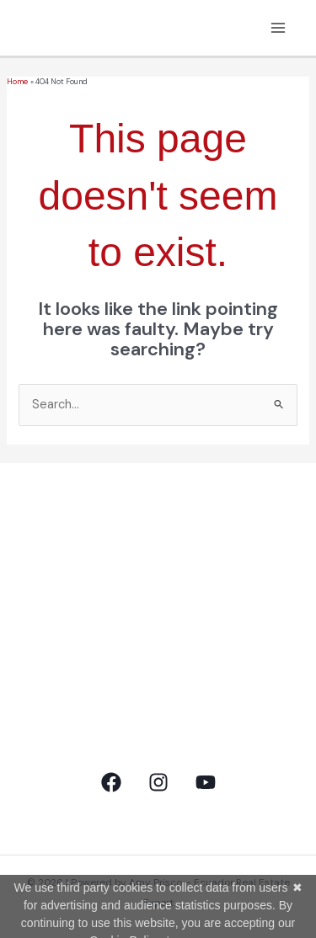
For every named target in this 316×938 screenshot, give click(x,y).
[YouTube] (205, 782)
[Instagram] (158, 782)
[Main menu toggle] (278, 27)
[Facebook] (111, 782)
